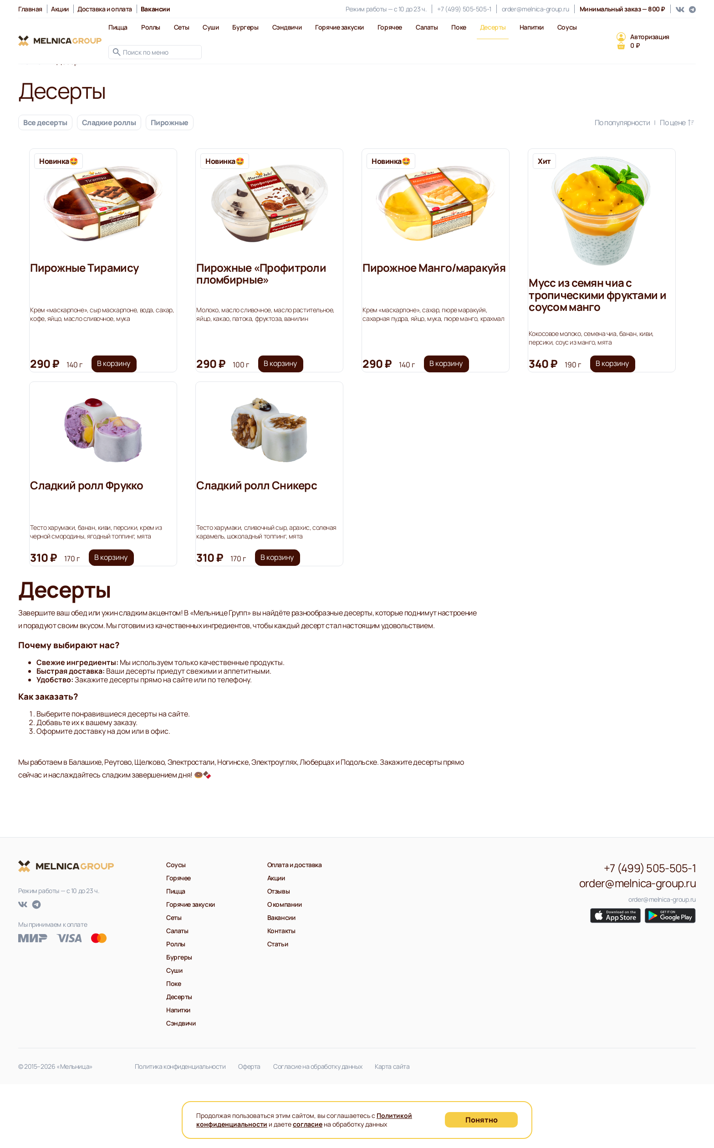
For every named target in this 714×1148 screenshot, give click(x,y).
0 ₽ (635, 45)
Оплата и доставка (294, 928)
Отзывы (278, 954)
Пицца (118, 27)
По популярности (627, 122)
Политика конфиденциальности (180, 1130)
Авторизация (649, 36)
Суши (211, 27)
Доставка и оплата (104, 9)
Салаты (427, 27)
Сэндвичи (287, 27)
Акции (60, 9)
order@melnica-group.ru (535, 9)
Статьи (277, 1007)
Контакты (281, 994)
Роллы (150, 27)
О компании (284, 968)
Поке (458, 27)
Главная (30, 9)
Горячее (389, 27)
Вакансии (281, 981)
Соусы (567, 27)
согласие (307, 1124)
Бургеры (245, 27)
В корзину (123, 384)
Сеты (181, 27)
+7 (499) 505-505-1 (464, 9)
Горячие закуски (339, 27)
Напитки (532, 27)
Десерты (493, 27)
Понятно (481, 1120)
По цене (678, 122)
